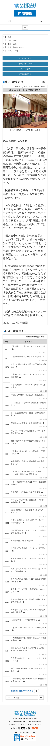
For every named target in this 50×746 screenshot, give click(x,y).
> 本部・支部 (10, 44)
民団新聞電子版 (25, 74)
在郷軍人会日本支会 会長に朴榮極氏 (27, 423)
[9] (29, 691)
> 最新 (7, 37)
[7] (25, 691)
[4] (18, 691)
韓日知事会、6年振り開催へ (22, 540)
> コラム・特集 (10, 50)
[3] (16, 691)
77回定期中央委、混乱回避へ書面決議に (27, 395)
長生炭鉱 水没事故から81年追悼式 (27, 492)
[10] (31, 691)
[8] (27, 691)
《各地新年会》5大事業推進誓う (25, 620)
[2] (14, 691)
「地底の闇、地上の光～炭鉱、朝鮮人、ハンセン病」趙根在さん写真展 (28, 472)
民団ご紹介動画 (25, 58)
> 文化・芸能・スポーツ (14, 47)
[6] (23, 691)
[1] (12, 691)
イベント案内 (25, 69)
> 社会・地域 (10, 40)
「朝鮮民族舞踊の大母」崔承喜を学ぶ (27, 356)
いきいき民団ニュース (25, 63)
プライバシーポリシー (26, 732)
